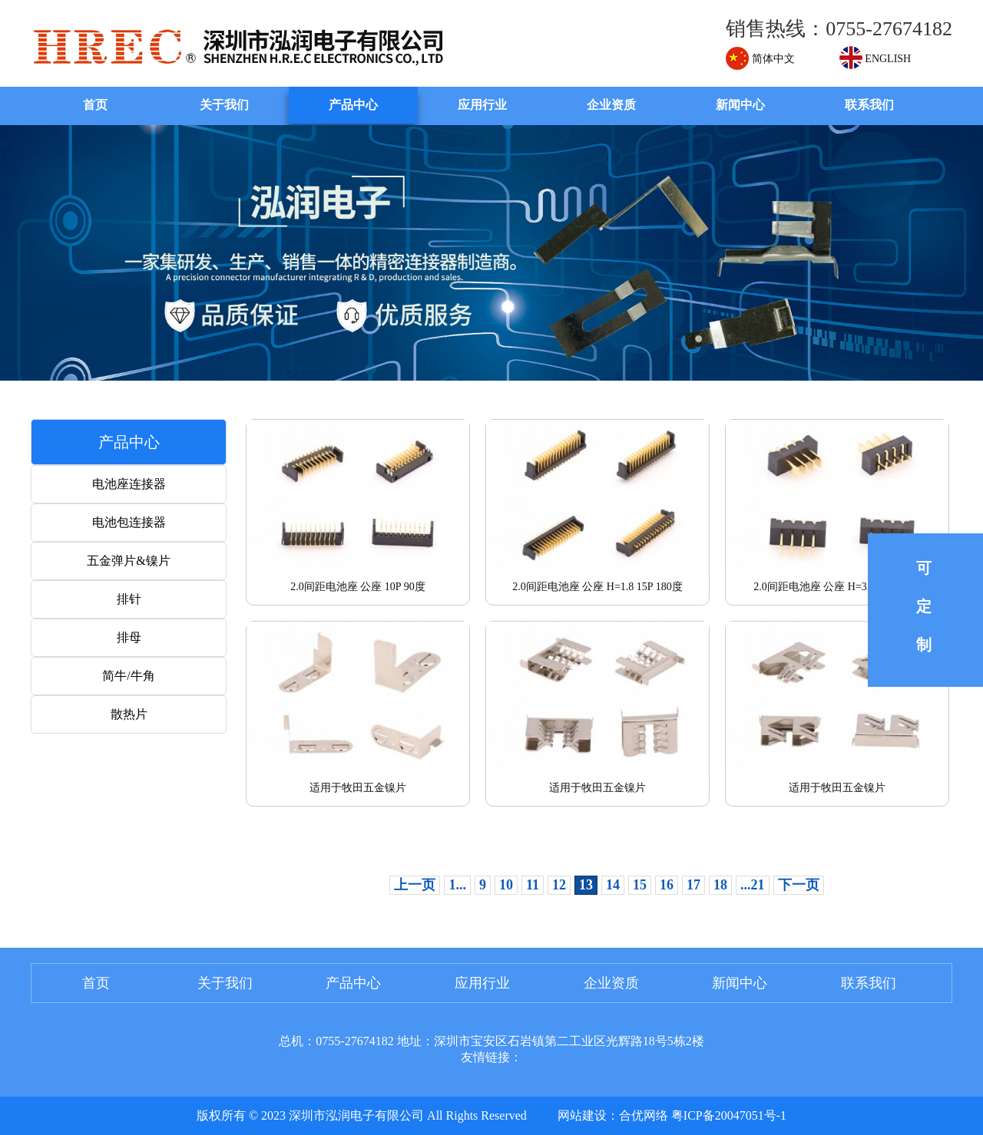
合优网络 (643, 1115)
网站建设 (582, 1115)
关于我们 (224, 104)
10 (506, 884)
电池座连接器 (129, 483)
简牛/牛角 (128, 675)
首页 (95, 104)
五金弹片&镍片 (128, 560)
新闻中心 (740, 104)
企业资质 (611, 104)
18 (720, 884)
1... (457, 884)
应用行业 (482, 104)
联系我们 (869, 104)
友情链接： (491, 1057)
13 (586, 884)
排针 (129, 598)
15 (640, 884)
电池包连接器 (129, 522)
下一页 (798, 884)
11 (532, 884)
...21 (752, 884)
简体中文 (760, 58)
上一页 (414, 884)
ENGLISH (875, 58)
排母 (129, 637)
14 (613, 884)
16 (667, 884)
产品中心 (353, 104)
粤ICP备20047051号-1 (728, 1115)
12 (559, 884)
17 (693, 884)
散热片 (129, 714)
